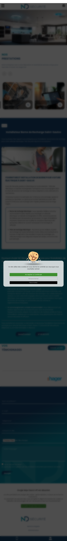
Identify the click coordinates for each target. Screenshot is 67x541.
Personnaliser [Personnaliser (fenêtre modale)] (33, 279)
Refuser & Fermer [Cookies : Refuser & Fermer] (33, 275)
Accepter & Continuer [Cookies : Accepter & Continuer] (33, 271)
